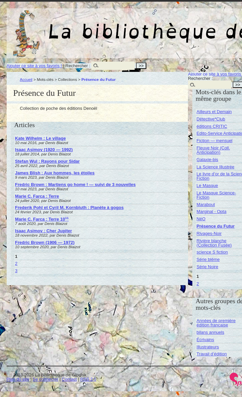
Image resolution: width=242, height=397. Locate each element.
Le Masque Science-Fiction (216, 195)
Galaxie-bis (207, 159)
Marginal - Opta (212, 211)
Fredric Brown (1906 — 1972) (44, 242)
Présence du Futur (216, 226)
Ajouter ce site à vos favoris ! (34, 65)
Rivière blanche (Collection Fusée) (214, 243)
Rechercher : (77, 65)
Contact (69, 379)
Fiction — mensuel (215, 140)
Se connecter (45, 379)
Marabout (206, 204)
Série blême (208, 259)
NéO (201, 218)
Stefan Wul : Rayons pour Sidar (47, 161)
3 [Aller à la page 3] (16, 270)
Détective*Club (211, 118)
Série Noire (207, 266)
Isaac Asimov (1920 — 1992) (44, 149)
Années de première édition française (216, 322)
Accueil (26, 79)
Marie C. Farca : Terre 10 (42, 219)
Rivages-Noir (209, 233)
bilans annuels (210, 332)
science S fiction (212, 252)
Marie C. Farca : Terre (37, 196)
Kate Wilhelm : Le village (40, 138)
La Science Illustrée (215, 166)
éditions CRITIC (212, 126)
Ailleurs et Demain (214, 111)
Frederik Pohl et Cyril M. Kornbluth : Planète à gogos (69, 207)
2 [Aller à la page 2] (16, 263)
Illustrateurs (208, 346)
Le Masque (207, 185)
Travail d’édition (212, 353)
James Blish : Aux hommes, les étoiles (55, 172)
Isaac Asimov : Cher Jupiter (43, 230)
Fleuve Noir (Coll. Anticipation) (213, 150)
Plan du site (18, 379)
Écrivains (205, 339)
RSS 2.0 (88, 379)
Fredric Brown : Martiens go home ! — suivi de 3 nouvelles (75, 184)
